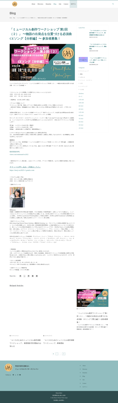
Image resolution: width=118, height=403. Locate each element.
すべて (80, 96)
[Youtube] (20, 374)
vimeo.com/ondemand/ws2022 (19, 154)
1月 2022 (81, 128)
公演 (81, 83)
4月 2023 (81, 109)
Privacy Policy (59, 392)
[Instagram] (17, 374)
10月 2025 (81, 102)
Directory (40, 4)
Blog (55, 4)
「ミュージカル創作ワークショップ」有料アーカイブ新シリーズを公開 (97, 60)
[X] (24, 276)
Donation (48, 4)
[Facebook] (20, 276)
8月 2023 (81, 106)
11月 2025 (81, 99)
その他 (82, 89)
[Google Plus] (32, 276)
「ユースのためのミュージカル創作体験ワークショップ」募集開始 (97, 46)
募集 (81, 74)
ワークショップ (84, 71)
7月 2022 (81, 118)
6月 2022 (81, 121)
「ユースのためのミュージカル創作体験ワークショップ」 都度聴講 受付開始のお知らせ (97, 33)
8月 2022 (81, 115)
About (33, 4)
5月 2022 (81, 125)
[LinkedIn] (28, 276)
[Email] (36, 276)
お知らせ (82, 77)
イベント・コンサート (86, 80)
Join (60, 4)
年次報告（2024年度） (59, 400)
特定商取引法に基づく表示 (58, 395)
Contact (66, 4)
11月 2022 (81, 112)
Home (11, 17)
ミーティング (83, 86)
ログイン (73, 4)
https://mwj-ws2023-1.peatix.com (22, 170)
